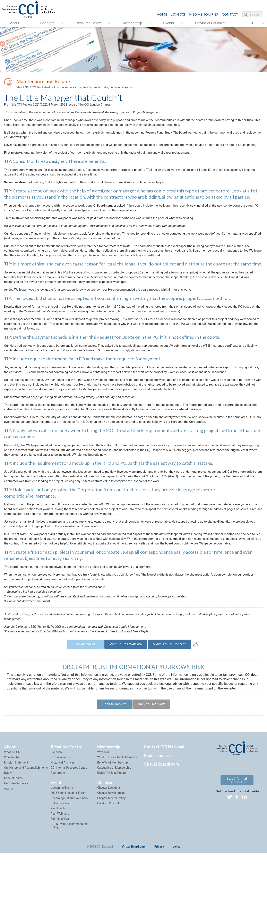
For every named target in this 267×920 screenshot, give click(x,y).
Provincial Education (210, 23)
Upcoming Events (62, 843)
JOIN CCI (178, 14)
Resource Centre (89, 23)
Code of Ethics (13, 834)
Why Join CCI (105, 808)
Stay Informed (237, 835)
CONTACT (230, 14)
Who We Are (12, 813)
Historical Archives (63, 818)
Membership (132, 23)
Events (168, 23)
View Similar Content (172, 698)
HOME (162, 14)
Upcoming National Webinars (69, 854)
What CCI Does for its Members (117, 813)
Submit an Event (61, 874)
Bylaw (8, 828)
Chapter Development (111, 848)
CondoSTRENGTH (108, 859)
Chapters (47, 23)
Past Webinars (60, 869)
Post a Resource (61, 813)
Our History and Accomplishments (26, 823)
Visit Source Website (126, 698)
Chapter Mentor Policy (111, 854)
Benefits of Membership (112, 818)
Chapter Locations (109, 843)
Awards (9, 844)
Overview (56, 808)
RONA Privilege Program (112, 828)
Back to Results (113, 759)
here (31, 470)
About (14, 23)
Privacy (159, 902)
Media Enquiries (203, 14)
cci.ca (176, 902)
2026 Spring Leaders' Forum (68, 848)
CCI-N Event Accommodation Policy (69, 881)
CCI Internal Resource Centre (69, 823)
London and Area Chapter (70, 88)
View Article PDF (82, 698)
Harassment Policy (16, 839)
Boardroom (58, 828)
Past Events (58, 864)
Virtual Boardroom (161, 819)
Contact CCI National (164, 802)
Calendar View (60, 859)
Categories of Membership (114, 823)
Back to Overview (153, 759)
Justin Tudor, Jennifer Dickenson (113, 88)
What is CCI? (12, 808)
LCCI (252, 23)
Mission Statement (16, 818)
